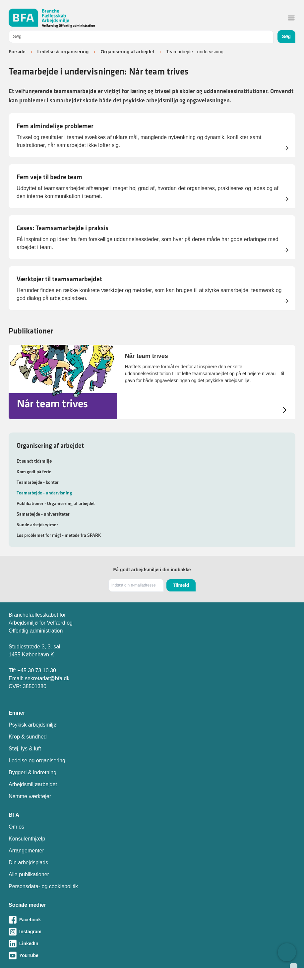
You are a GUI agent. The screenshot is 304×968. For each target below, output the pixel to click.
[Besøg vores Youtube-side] (152, 955)
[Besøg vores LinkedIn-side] (152, 943)
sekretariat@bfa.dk (47, 678)
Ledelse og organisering (37, 760)
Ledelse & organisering (63, 51)
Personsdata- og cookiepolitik (43, 886)
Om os (16, 827)
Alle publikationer (29, 874)
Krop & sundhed (28, 736)
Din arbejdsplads (28, 862)
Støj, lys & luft (25, 748)
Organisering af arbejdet (127, 51)
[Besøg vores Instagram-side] (152, 932)
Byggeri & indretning (32, 772)
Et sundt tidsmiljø (34, 461)
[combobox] (141, 36)
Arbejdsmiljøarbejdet (33, 784)
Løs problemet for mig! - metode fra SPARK (59, 535)
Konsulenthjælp (27, 838)
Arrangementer (26, 850)
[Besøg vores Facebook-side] (152, 920)
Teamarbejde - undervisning (44, 493)
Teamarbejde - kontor (38, 482)
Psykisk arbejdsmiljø (33, 725)
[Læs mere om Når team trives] (152, 382)
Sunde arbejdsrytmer (37, 525)
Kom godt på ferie (34, 472)
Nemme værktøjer (30, 796)
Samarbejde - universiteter (43, 514)
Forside (17, 51)
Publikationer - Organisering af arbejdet (56, 503)
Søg (286, 36)
